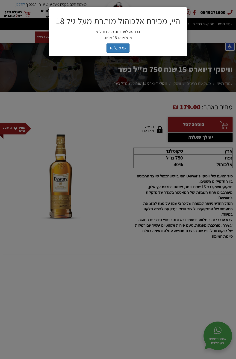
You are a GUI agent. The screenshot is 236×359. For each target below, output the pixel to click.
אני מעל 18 (118, 48)
